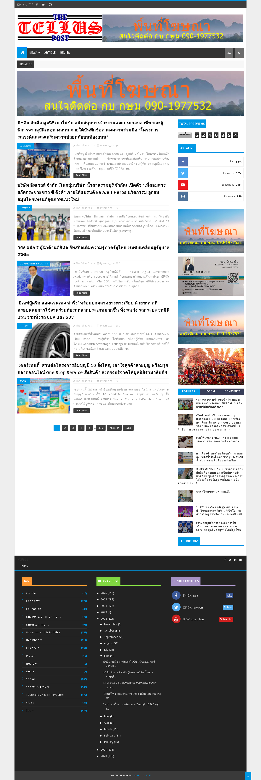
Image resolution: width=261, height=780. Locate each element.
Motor (30, 655)
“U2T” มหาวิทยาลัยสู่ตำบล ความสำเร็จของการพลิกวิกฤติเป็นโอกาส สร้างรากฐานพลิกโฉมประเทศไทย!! (219, 511)
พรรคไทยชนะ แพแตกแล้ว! (213, 491)
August (108, 643)
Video (30, 702)
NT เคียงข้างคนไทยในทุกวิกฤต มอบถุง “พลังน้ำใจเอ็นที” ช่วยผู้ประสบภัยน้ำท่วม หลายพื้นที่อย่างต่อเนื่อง (219, 457)
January (109, 742)
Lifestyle (25, 208)
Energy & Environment (43, 616)
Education (33, 609)
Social (24, 381)
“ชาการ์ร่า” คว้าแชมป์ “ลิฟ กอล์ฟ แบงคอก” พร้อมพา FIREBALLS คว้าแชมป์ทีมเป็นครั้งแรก (219, 403)
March (108, 729)
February (110, 735)
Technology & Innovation (45, 694)
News (33, 52)
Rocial (31, 671)
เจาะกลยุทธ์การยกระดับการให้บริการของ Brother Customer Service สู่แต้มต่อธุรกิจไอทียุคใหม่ (218, 527)
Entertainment (37, 624)
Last (128, 428)
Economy (25, 145)
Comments (232, 391)
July (106, 649)
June (107, 656)
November (111, 624)
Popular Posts (189, 392)
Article (50, 52)
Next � (114, 428)
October (109, 630)
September (111, 637)
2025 (104, 599)
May (107, 716)
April (107, 723)
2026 (104, 593)
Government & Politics (34, 263)
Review (65, 52)
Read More (81, 175)
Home (24, 565)
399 (100, 428)
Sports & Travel (37, 687)
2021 (104, 749)
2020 (104, 756)
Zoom (210, 391)
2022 (104, 618)
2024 (104, 606)
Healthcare (34, 640)
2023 (104, 612)
